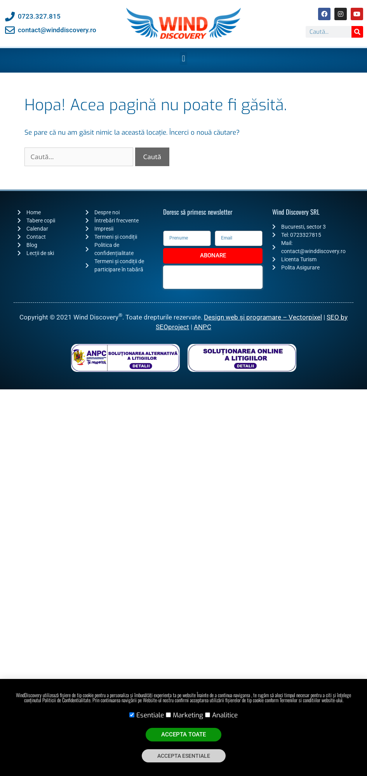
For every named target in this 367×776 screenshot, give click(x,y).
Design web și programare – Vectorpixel (263, 317)
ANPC (202, 327)
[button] (183, 58)
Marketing (188, 715)
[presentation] (213, 277)
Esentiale (150, 715)
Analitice (225, 715)
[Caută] (357, 32)
